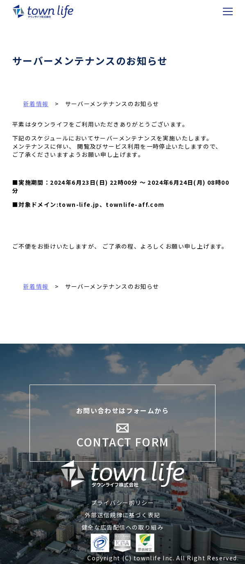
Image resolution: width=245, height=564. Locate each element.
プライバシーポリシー (122, 502)
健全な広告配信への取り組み (122, 527)
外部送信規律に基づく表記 (123, 515)
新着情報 (36, 286)
